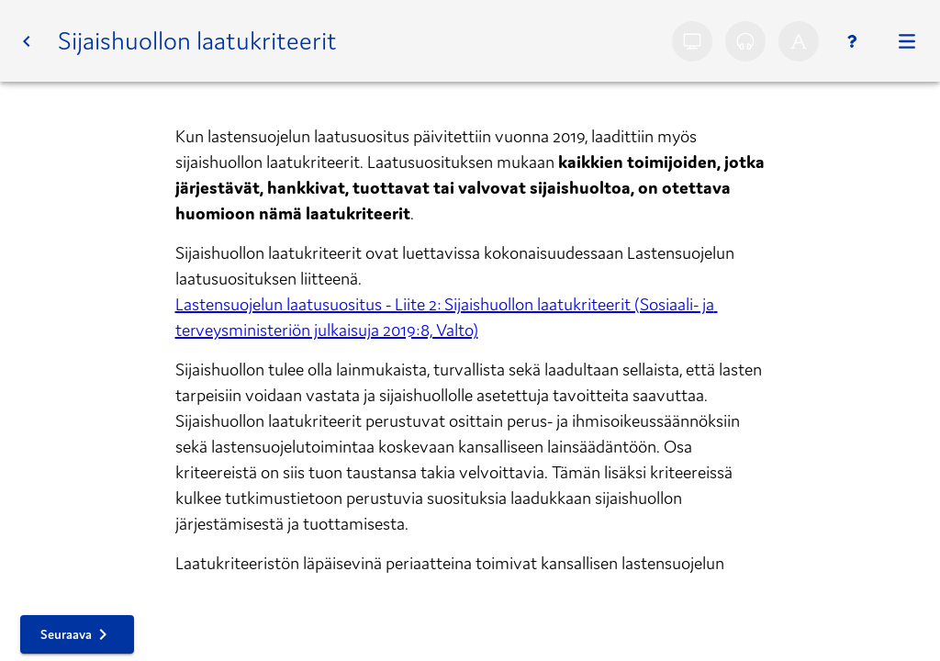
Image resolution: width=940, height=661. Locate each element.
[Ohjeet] (852, 41)
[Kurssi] (907, 41)
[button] (27, 41)
